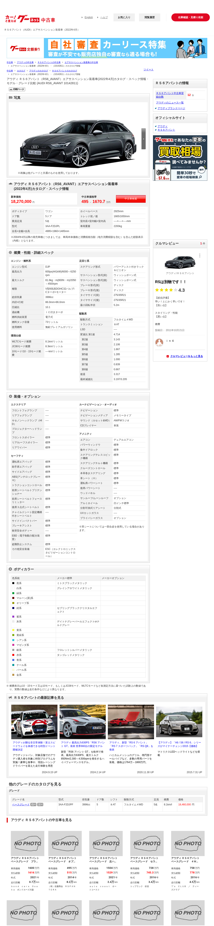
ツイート (149, 69)
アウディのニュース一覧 (170, 102)
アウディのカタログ (38, 71)
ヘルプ (104, 17)
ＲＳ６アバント (166, 129)
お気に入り (124, 17)
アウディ (163, 126)
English (89, 17)
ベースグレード (21, 804)
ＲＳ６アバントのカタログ (64, 71)
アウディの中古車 (25, 62)
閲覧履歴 (150, 17)
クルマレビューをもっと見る (186, 356)
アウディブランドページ (171, 108)
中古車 (10, 62)
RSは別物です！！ (171, 282)
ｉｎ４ (170, 340)
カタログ (21, 71)
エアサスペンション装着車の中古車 (81, 62)
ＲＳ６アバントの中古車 (49, 62)
